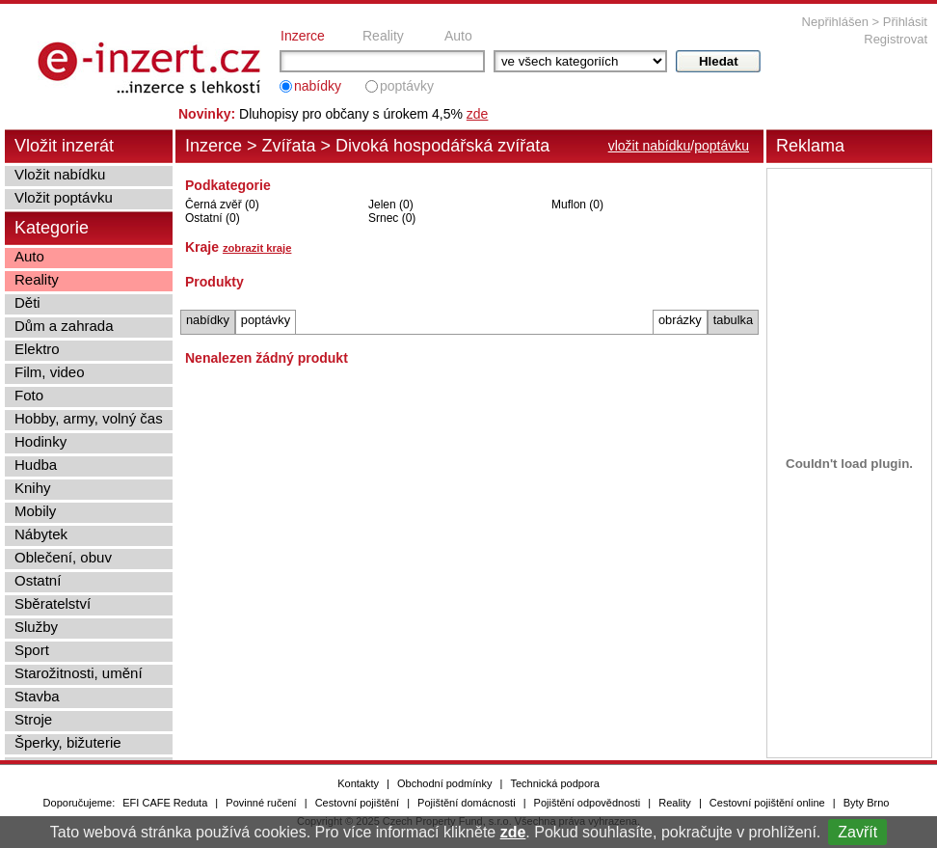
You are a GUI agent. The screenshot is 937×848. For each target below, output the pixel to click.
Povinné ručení (261, 802)
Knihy (32, 487)
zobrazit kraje (257, 248)
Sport (31, 650)
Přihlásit (905, 21)
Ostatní (37, 580)
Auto (458, 35)
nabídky (317, 86)
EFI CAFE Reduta (164, 802)
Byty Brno (866, 802)
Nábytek (40, 534)
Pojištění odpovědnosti (587, 802)
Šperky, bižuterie (67, 742)
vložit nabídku (649, 145)
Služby (36, 626)
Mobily (35, 511)
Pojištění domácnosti (466, 802)
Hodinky (40, 441)
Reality (383, 35)
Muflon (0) (577, 204)
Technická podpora (554, 783)
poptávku (721, 145)
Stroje (33, 719)
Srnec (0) (391, 218)
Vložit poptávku (63, 197)
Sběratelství (52, 603)
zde (513, 832)
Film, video (49, 372)
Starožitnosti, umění (78, 673)
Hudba (35, 464)
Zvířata (289, 145)
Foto (28, 395)
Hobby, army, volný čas (88, 418)
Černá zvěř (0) (222, 204)
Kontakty (358, 783)
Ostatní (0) (212, 218)
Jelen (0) (391, 204)
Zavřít (857, 832)
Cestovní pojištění (357, 802)
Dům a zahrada (64, 325)
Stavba (37, 696)
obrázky (680, 320)
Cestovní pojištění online (767, 802)
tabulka (733, 320)
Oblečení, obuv (63, 557)
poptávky (407, 86)
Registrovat (895, 39)
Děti (27, 302)
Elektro (37, 349)
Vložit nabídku (59, 174)
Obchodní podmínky (444, 783)
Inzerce (303, 35)
